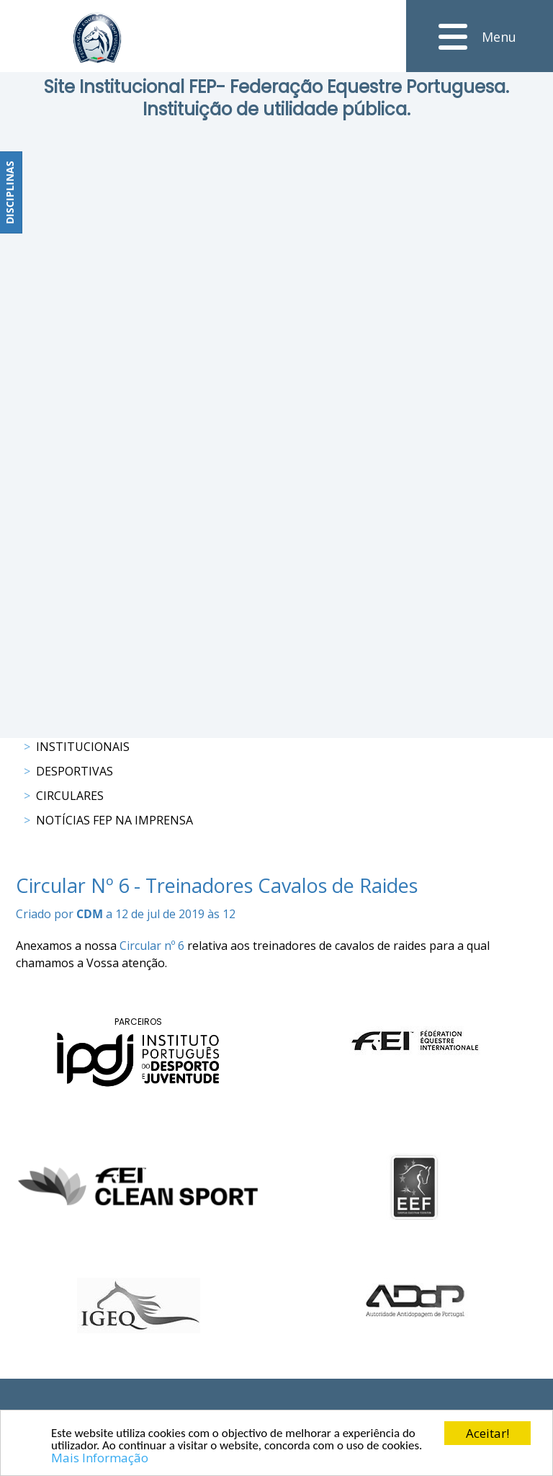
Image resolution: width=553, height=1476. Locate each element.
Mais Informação (99, 1459)
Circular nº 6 (152, 945)
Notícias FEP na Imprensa (114, 820)
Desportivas (74, 771)
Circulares (70, 796)
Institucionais (83, 747)
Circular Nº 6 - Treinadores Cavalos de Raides (217, 885)
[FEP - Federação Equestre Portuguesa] (97, 38)
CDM (89, 914)
